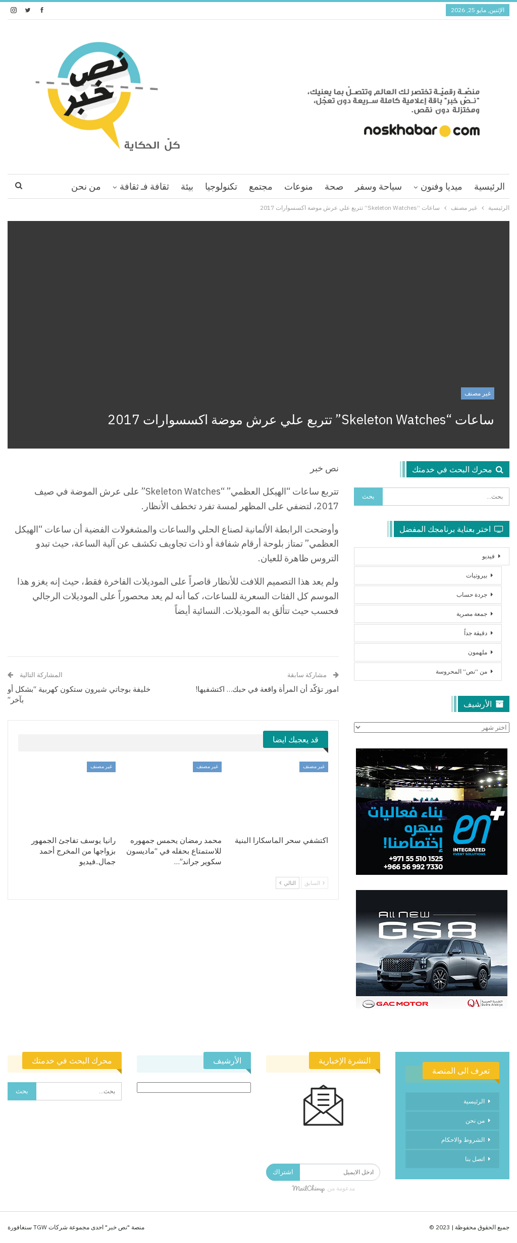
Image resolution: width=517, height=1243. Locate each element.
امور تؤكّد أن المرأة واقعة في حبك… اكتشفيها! (267, 689)
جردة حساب (471, 594)
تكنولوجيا (221, 186)
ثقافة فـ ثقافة (144, 186)
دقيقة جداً (475, 633)
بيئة (187, 186)
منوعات (298, 186)
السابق (314, 882)
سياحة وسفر (378, 186)
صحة (334, 186)
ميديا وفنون (441, 186)
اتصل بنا (475, 1159)
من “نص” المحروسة (461, 671)
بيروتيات (476, 575)
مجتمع (261, 186)
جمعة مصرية (471, 613)
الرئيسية (489, 186)
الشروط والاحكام (463, 1139)
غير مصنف (477, 393)
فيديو (488, 556)
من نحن (86, 186)
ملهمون (477, 652)
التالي (287, 882)
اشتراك (283, 1172)
